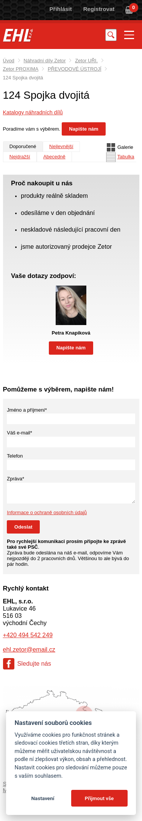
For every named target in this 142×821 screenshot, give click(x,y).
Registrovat (99, 9)
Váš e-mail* (19, 433)
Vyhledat (111, 35)
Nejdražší (19, 156)
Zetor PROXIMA (21, 69)
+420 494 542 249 (28, 635)
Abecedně (54, 156)
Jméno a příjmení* (27, 410)
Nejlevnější (61, 146)
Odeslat (23, 527)
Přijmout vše (99, 798)
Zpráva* (15, 479)
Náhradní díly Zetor (44, 60)
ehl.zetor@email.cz (29, 649)
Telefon (15, 456)
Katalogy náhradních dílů (33, 112)
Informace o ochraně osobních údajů (47, 512)
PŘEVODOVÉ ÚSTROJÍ (74, 69)
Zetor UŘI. (86, 60)
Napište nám (83, 129)
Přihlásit (61, 9)
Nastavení (42, 798)
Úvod (8, 60)
